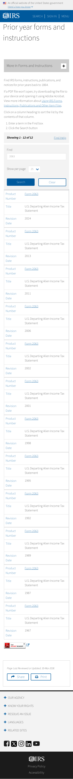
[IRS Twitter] (14, 745)
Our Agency (16, 698)
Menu (65, 16)
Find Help (60, 138)
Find (9, 150)
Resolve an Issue (19, 714)
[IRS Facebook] (7, 744)
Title (8, 206)
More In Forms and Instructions (36, 66)
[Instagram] (21, 744)
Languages (15, 722)
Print (43, 677)
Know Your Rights (20, 706)
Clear (52, 182)
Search (38, 16)
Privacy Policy (36, 766)
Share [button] (21, 677)
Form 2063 (31, 194)
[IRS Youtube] (36, 744)
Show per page (16, 169)
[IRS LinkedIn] (29, 745)
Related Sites (17, 730)
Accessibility (36, 773)
